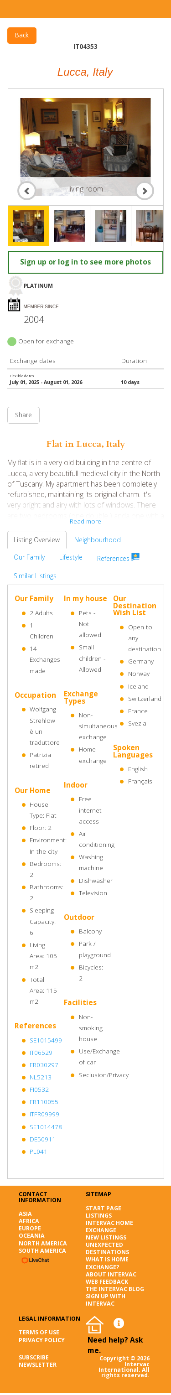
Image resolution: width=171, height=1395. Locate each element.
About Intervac (111, 1274)
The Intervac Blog (115, 1289)
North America (43, 1243)
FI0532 (39, 1089)
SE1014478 (46, 1127)
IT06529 (41, 1052)
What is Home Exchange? (107, 1263)
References (118, 558)
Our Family (29, 557)
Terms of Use (39, 1332)
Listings (99, 1215)
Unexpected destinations (107, 1248)
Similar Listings (35, 575)
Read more (85, 521)
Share (23, 415)
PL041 (38, 1151)
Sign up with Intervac (105, 1299)
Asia (25, 1214)
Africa (29, 1221)
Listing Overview (37, 539)
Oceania (32, 1235)
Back (22, 35)
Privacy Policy (42, 1340)
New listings (106, 1237)
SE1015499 (46, 1040)
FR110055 (44, 1102)
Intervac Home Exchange (109, 1226)
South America (42, 1251)
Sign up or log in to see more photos (85, 262)
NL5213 (41, 1077)
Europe (30, 1228)
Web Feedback (107, 1282)
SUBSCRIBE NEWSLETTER (38, 1361)
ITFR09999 (44, 1114)
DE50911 (43, 1139)
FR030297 (44, 1065)
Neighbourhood (97, 539)
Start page (103, 1208)
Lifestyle (71, 557)
